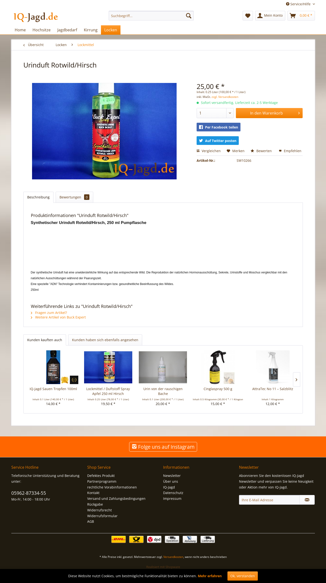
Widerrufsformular (102, 516)
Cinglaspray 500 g (218, 388)
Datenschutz (173, 492)
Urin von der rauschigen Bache (163, 391)
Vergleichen (209, 151)
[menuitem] (151, 15)
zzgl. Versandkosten (225, 97)
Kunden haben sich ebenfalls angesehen (105, 340)
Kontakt (93, 492)
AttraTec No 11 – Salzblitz (272, 388)
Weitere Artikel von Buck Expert (58, 317)
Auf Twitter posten (217, 140)
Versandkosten (173, 557)
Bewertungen (74, 197)
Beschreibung (38, 197)
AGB (90, 521)
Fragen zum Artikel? (49, 312)
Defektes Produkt (101, 475)
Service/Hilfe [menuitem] (299, 4)
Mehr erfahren (210, 576)
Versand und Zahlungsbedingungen (116, 498)
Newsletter (172, 475)
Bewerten (262, 151)
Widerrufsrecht (99, 510)
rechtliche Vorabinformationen (112, 487)
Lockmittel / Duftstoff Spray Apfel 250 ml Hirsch (108, 391)
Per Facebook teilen (218, 127)
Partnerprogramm (101, 481)
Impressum (172, 498)
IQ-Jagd (169, 487)
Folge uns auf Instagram (163, 446)
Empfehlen (290, 151)
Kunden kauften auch (44, 340)
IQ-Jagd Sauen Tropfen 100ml (53, 388)
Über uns (170, 481)
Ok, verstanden (242, 576)
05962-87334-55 (28, 493)
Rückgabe (95, 504)
